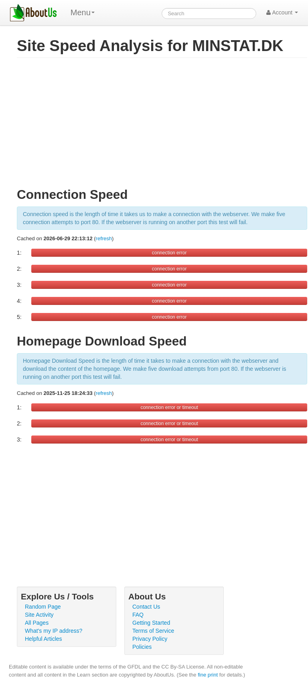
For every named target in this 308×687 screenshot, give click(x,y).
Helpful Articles (43, 639)
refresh (104, 238)
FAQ (138, 614)
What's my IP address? (53, 631)
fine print (208, 675)
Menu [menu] (83, 12)
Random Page (43, 606)
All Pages (37, 623)
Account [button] (282, 12)
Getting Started (151, 623)
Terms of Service (153, 631)
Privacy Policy (149, 639)
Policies (142, 647)
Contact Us (146, 606)
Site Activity (39, 614)
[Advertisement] (162, 126)
